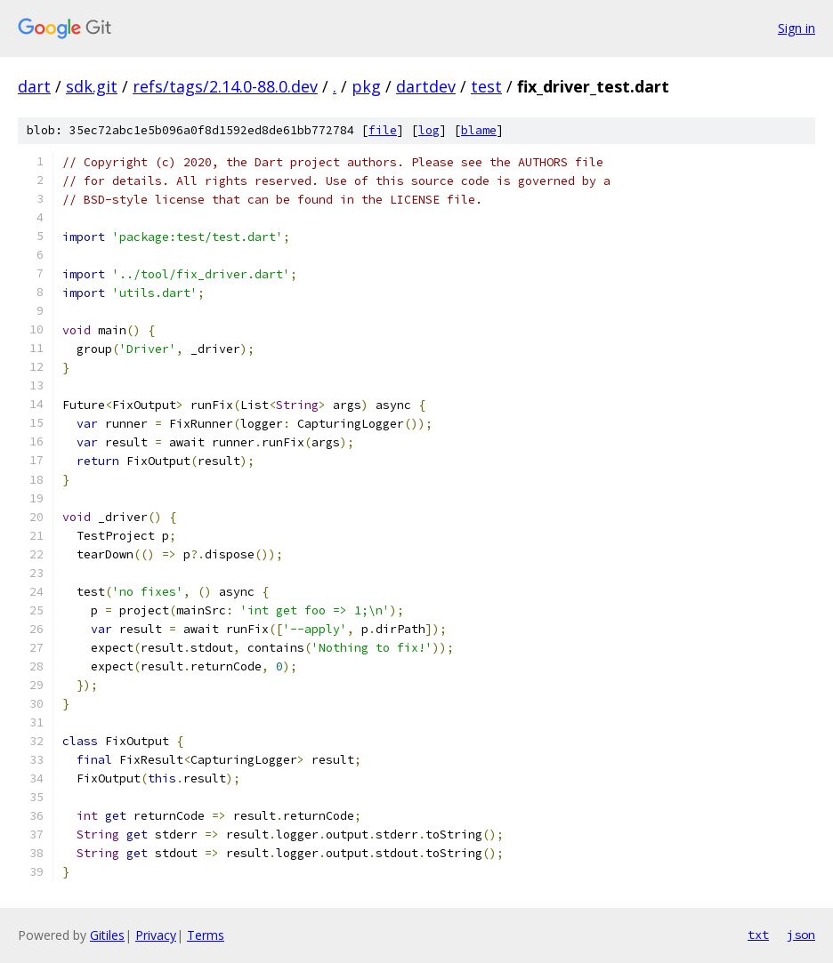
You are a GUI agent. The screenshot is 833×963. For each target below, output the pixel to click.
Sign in (796, 28)
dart (34, 86)
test (486, 86)
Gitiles (107, 935)
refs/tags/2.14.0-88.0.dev (225, 86)
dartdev (426, 86)
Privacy (155, 935)
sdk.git (91, 86)
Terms (205, 935)
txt (758, 935)
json (801, 935)
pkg (366, 86)
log (429, 130)
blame (479, 130)
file (382, 130)
